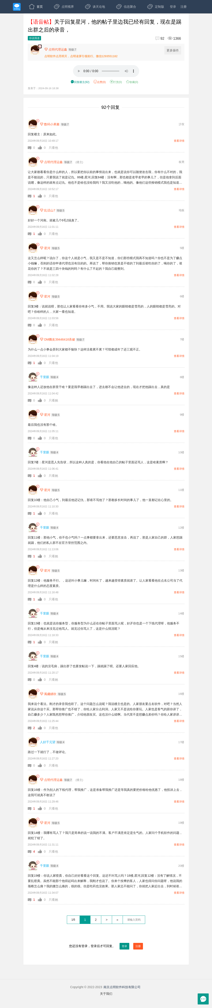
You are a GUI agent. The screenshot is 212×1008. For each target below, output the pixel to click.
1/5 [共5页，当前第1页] (73, 919)
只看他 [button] (53, 147)
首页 (36, 6)
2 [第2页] (96, 919)
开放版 (37, 19)
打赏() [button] (116, 82)
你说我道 (34, 38)
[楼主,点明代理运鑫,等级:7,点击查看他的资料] (61, 49)
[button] (33, 147)
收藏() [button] (132, 82)
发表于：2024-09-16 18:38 (43, 88)
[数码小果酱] (33, 124)
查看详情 (179, 140)
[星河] (33, 248)
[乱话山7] (33, 210)
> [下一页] (106, 919)
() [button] (80, 82)
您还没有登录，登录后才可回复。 (106, 946)
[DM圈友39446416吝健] (33, 339)
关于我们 (106, 993)
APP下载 (67, 19)
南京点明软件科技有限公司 (122, 987)
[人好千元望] (33, 742)
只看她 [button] (53, 400)
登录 (173, 6)
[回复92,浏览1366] (166, 38)
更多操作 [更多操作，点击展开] (173, 50)
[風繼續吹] (33, 694)
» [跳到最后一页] (117, 919)
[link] (37, 120)
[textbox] (134, 920)
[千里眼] (33, 377)
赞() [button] (100, 82)
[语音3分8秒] (106, 71)
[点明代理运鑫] (33, 162)
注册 (183, 6)
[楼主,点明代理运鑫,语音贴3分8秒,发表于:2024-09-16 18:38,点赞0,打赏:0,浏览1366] (39, 46)
